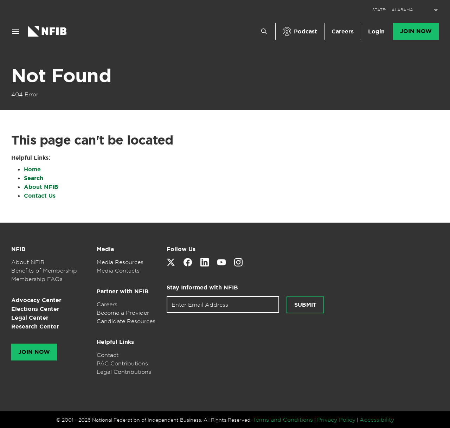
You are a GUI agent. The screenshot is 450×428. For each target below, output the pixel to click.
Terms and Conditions (283, 419)
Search (33, 178)
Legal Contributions (124, 371)
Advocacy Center (36, 300)
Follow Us (181, 249)
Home (32, 169)
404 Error (24, 94)
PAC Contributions (122, 363)
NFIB (18, 249)
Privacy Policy (336, 419)
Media (105, 249)
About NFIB (41, 187)
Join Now (416, 31)
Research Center (35, 326)
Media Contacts (118, 270)
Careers (343, 31)
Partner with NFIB (123, 291)
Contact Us (40, 195)
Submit (305, 305)
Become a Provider (123, 312)
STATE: (379, 10)
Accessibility (377, 419)
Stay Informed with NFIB (202, 287)
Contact (107, 354)
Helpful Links (115, 342)
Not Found (61, 75)
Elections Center (35, 309)
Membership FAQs (37, 278)
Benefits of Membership (44, 270)
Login (376, 31)
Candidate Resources (126, 321)
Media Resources (120, 262)
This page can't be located (92, 140)
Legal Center (30, 317)
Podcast (305, 31)
